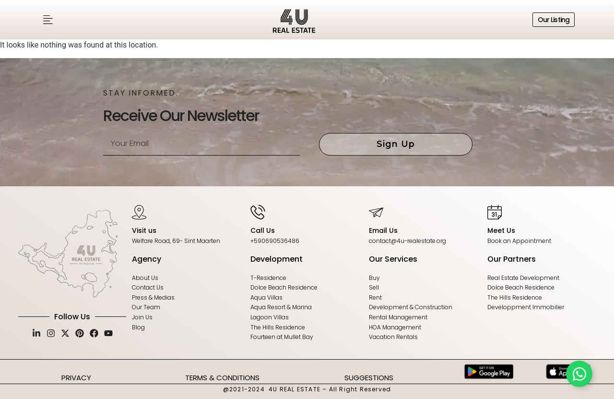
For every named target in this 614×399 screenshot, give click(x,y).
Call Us (262, 230)
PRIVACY (76, 378)
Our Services (393, 259)
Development (276, 259)
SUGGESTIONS (368, 378)
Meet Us (501, 230)
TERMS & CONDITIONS (222, 378)
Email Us (383, 230)
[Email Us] (376, 212)
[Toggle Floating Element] (579, 374)
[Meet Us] (494, 212)
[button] (47, 20)
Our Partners (511, 259)
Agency (146, 259)
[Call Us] (257, 212)
